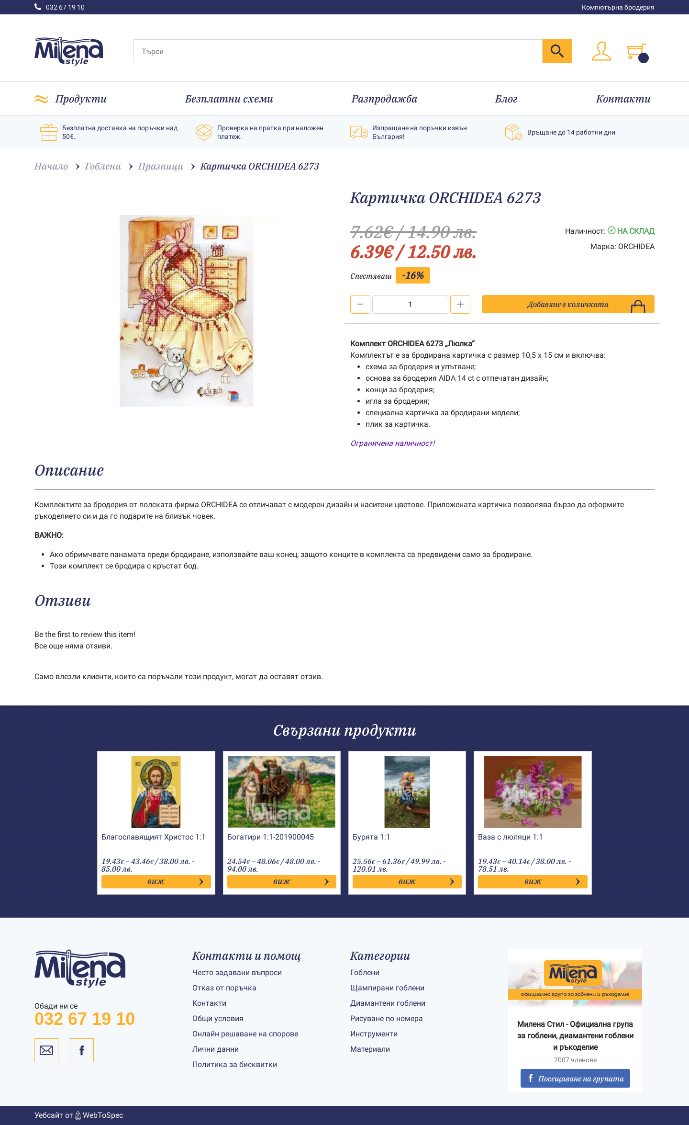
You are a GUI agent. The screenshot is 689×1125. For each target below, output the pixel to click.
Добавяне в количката (586, 306)
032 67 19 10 (59, 7)
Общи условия (218, 1018)
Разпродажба (384, 98)
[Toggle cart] (637, 51)
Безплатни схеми (229, 98)
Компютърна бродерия (618, 7)
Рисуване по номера (386, 1018)
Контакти (623, 98)
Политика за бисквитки (234, 1064)
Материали (370, 1049)
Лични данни (215, 1049)
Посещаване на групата (575, 1078)
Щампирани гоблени (387, 987)
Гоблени (364, 972)
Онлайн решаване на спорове (245, 1033)
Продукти (81, 98)
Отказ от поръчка (224, 987)
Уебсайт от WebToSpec (78, 1115)
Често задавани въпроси (237, 972)
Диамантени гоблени (387, 1003)
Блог (506, 98)
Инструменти (374, 1033)
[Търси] (338, 51)
